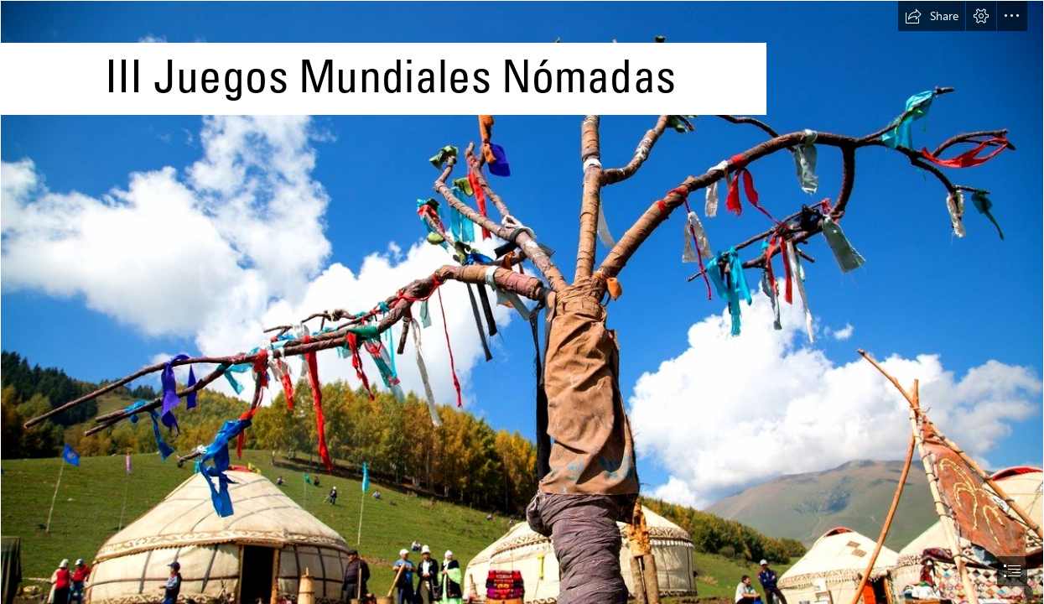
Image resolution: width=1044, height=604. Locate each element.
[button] (931, 16)
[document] (522, 302)
